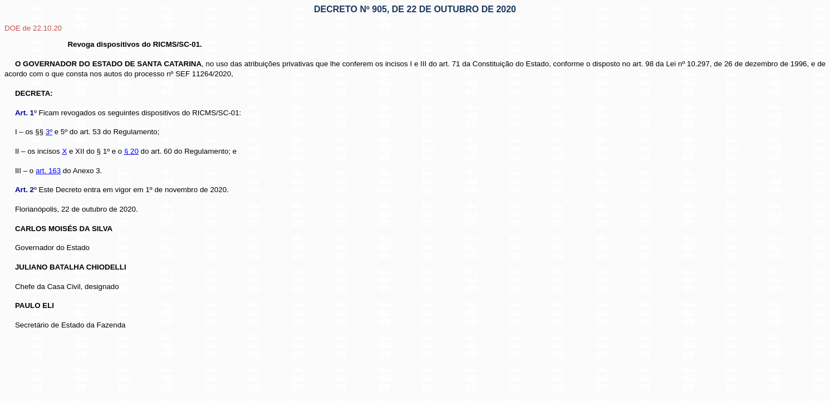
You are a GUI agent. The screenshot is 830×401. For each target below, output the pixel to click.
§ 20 (131, 151)
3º (49, 132)
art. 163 (48, 171)
